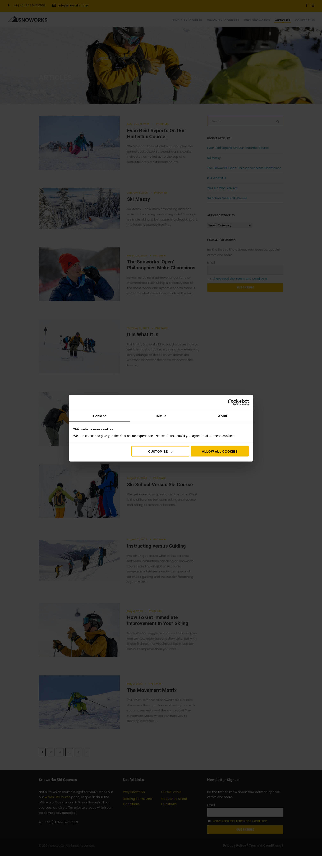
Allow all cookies (220, 451)
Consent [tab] (99, 415)
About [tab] (222, 415)
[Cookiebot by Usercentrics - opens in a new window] (231, 402)
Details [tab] (161, 415)
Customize (160, 451)
